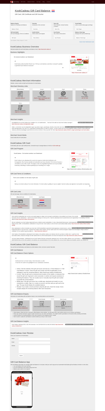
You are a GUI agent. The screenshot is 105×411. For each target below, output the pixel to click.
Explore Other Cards (41, 205)
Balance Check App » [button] (81, 37)
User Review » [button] (58, 37)
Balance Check (31, 1)
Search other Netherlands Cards (86, 41)
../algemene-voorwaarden (20, 112)
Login (93, 1)
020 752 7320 (85, 98)
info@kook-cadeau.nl (63, 98)
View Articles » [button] (36, 37)
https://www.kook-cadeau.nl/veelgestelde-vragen (23, 124)
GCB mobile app (56, 145)
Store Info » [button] (57, 29)
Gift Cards (23, 1)
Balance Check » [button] (15, 29)
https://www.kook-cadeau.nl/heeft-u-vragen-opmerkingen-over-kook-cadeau (72, 130)
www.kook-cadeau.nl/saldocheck (20, 308)
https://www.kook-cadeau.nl (44, 49)
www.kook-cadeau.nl (20, 98)
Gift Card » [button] (14, 37)
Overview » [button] (35, 29)
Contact (48, 1)
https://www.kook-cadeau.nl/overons (74, 235)
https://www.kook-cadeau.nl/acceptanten (25, 219)
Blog (44, 1)
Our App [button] (38, 1)
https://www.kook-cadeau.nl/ (41, 231)
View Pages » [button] (79, 29)
